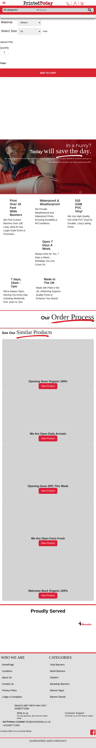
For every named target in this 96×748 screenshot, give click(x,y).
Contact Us (8, 684)
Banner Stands (58, 696)
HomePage (8, 664)
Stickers (54, 677)
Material (6, 22)
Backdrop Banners (60, 684)
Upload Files (6, 42)
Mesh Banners (57, 671)
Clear (45, 31)
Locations (7, 671)
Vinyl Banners (57, 664)
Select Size (9, 31)
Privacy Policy (9, 690)
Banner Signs (57, 690)
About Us (7, 677)
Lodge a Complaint (12, 696)
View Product (48, 386)
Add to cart (48, 73)
